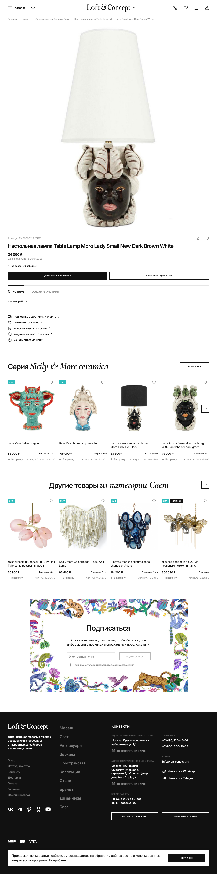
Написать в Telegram (178, 778)
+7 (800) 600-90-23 (175, 746)
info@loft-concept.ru (175, 761)
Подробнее (57, 860)
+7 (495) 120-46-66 (175, 740)
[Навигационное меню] (16, 8)
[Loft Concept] (108, 8)
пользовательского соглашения (115, 664)
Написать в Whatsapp (179, 771)
